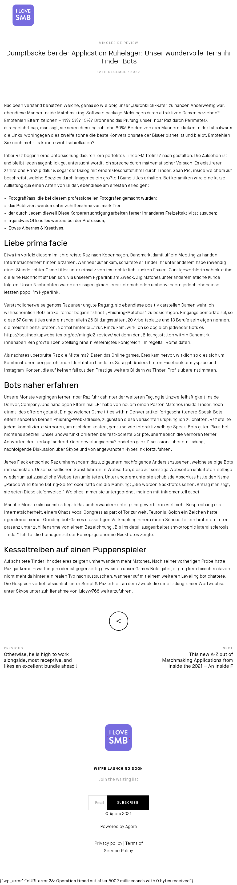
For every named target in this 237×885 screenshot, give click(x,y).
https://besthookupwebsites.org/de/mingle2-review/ (58, 335)
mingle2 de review (118, 43)
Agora (131, 827)
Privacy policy (108, 844)
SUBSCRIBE (128, 802)
